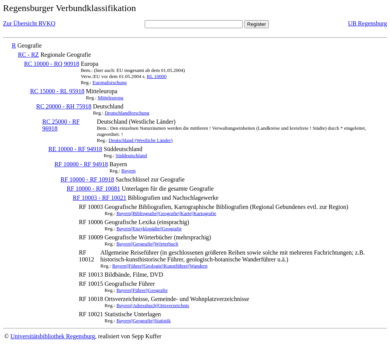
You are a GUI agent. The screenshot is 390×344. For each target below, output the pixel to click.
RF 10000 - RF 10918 (87, 179)
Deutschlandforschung (127, 113)
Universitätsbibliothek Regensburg (52, 336)
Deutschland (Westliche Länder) (141, 140)
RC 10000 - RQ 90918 (51, 64)
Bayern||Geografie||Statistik (144, 320)
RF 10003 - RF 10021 (99, 197)
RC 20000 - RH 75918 (63, 106)
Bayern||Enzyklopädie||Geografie (149, 228)
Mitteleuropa (110, 97)
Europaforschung (110, 82)
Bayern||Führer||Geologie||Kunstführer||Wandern (160, 266)
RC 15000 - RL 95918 (57, 91)
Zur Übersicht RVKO (29, 23)
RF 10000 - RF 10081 (93, 188)
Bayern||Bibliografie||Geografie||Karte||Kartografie (166, 213)
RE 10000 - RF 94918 (75, 149)
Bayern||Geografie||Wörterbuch (147, 244)
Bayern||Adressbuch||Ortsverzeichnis (153, 305)
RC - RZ (28, 54)
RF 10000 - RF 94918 (81, 164)
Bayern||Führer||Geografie (142, 290)
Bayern (128, 171)
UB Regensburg (367, 23)
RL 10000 (156, 76)
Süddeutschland (131, 155)
